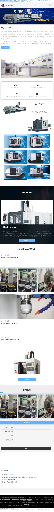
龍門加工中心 (38, 497)
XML (37, 502)
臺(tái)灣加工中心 (19, 505)
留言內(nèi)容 (9, 440)
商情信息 (42, 502)
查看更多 (27, 379)
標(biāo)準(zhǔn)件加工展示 (26, 499)
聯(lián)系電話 (9, 431)
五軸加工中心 (31, 497)
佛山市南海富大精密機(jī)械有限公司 (19, 502)
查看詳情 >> (5, 47)
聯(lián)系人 (9, 427)
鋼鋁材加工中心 (23, 497)
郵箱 (12, 435)
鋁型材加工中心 (35, 505)
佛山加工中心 (27, 505)
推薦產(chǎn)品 (15, 499)
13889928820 (12, 474)
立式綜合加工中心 (46, 497)
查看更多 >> (27, 240)
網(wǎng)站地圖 (31, 502)
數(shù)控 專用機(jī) (6, 499)
